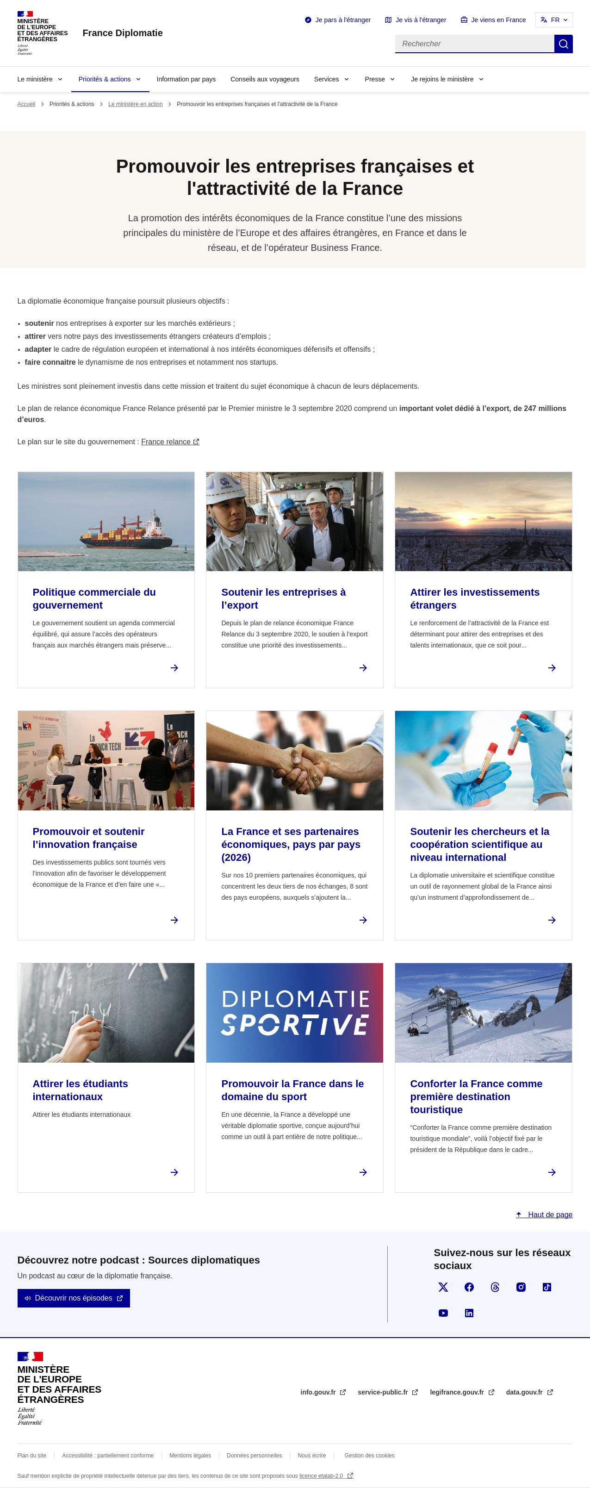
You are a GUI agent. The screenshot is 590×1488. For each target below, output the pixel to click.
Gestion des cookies (370, 1455)
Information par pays (186, 79)
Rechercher (563, 44)
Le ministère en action (135, 104)
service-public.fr (384, 1392)
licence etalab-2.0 (321, 1476)
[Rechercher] (474, 44)
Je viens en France (499, 20)
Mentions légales (190, 1455)
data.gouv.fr (525, 1392)
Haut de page (549, 1215)
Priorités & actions (105, 79)
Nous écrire (312, 1455)
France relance (166, 442)
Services (326, 79)
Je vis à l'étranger (421, 20)
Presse (375, 79)
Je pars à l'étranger (343, 20)
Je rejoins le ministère (442, 79)
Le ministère (35, 79)
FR (555, 20)
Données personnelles (254, 1455)
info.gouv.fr (319, 1392)
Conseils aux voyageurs (264, 79)
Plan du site (32, 1455)
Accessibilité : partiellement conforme (108, 1455)
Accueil (27, 104)
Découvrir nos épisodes (73, 1298)
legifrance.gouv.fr (457, 1392)
